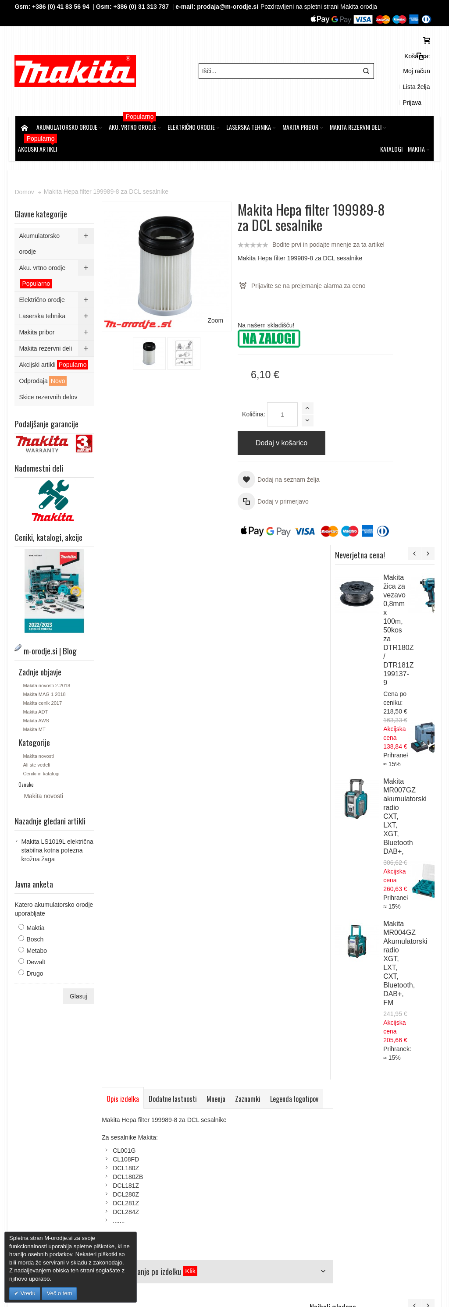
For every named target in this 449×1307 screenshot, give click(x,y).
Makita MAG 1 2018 (45, 654)
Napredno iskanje (184, 1078)
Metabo (37, 910)
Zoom (192, 256)
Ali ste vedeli (37, 724)
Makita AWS (37, 680)
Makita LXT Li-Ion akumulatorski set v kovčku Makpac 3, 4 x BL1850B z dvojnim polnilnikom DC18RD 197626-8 (407, 1003)
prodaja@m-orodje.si (228, 6)
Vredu (27, 1293)
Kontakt (147, 1152)
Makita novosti (39, 715)
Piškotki (147, 1135)
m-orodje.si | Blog (91, 1078)
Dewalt (36, 921)
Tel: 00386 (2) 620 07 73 (364, 1179)
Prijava (421, 59)
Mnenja (216, 545)
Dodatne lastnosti (174, 545)
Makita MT (35, 689)
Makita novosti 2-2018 (47, 645)
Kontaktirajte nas (304, 1078)
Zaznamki (248, 545)
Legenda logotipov (131, 564)
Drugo (35, 933)
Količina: (231, 396)
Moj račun (359, 59)
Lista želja (392, 59)
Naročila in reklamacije (244, 1078)
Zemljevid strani (39, 1078)
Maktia (36, 887)
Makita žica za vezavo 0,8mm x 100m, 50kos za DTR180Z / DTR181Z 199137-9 (424, 260)
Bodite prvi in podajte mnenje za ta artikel (271, 227)
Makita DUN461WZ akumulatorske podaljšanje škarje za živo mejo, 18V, (405, 849)
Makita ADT (36, 671)
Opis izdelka (123, 545)
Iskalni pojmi (137, 1078)
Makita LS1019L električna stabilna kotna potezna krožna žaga (58, 810)
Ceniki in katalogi (42, 733)
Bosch (35, 898)
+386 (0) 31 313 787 (142, 6)
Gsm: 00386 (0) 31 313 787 (368, 1187)
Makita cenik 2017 (43, 662)
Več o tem (59, 1293)
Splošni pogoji (156, 1126)
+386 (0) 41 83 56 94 (61, 6)
